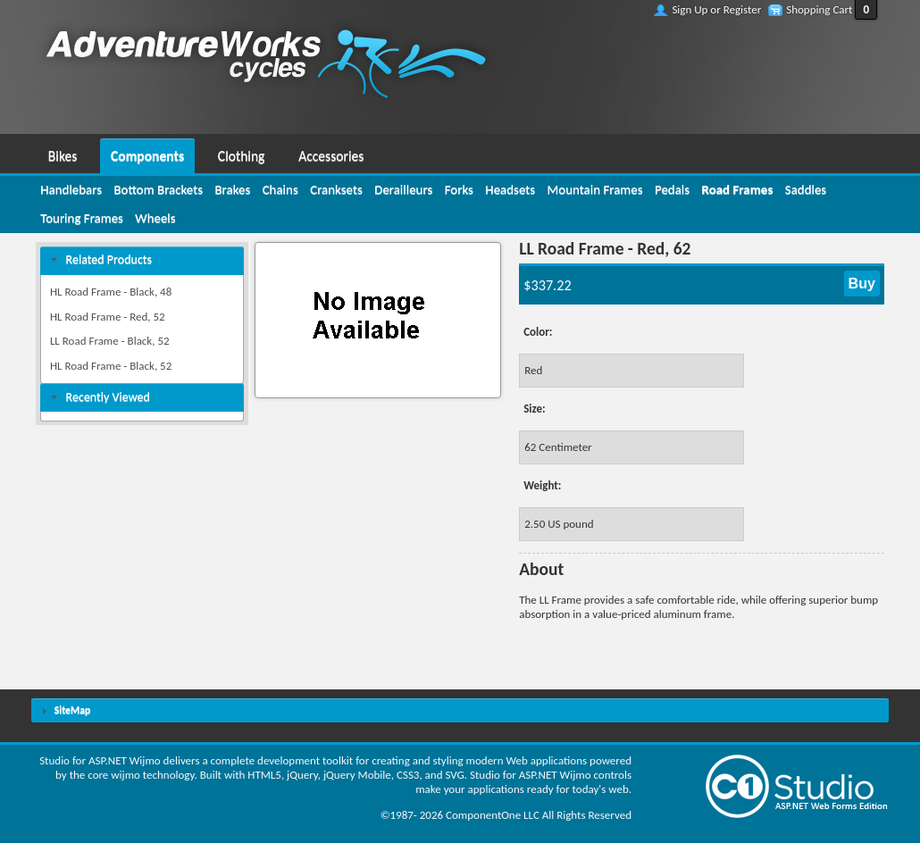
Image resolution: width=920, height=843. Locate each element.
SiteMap (72, 710)
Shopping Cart (819, 9)
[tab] (142, 260)
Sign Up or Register (716, 9)
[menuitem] (62, 153)
